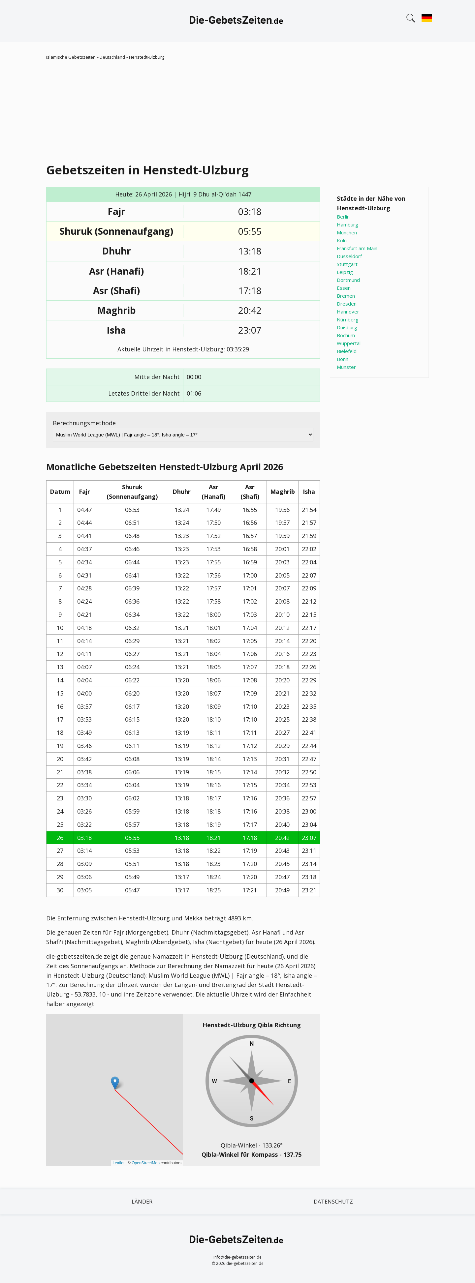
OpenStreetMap (146, 1163)
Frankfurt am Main (357, 248)
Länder (142, 1201)
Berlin (343, 216)
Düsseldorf (349, 256)
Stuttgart (347, 264)
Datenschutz (333, 1201)
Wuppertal (349, 343)
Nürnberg (348, 319)
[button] (115, 1083)
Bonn (342, 359)
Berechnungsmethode (84, 423)
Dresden (347, 303)
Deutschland (112, 57)
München (347, 232)
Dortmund (348, 280)
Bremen (346, 295)
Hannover (348, 311)
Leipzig (345, 272)
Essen (344, 287)
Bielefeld (347, 351)
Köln (342, 240)
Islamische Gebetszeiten (71, 57)
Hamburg (347, 224)
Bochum (346, 335)
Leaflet (118, 1163)
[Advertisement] (237, 110)
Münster (346, 367)
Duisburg (347, 327)
